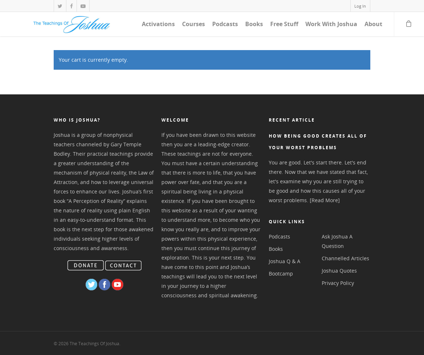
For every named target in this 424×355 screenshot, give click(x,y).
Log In (360, 6)
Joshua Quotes (339, 270)
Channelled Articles (345, 258)
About (373, 24)
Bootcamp (281, 273)
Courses (193, 24)
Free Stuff (284, 24)
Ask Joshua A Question (337, 241)
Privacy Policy (338, 282)
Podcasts (225, 24)
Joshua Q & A (284, 261)
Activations (158, 24)
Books (254, 24)
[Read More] (325, 200)
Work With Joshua (331, 24)
